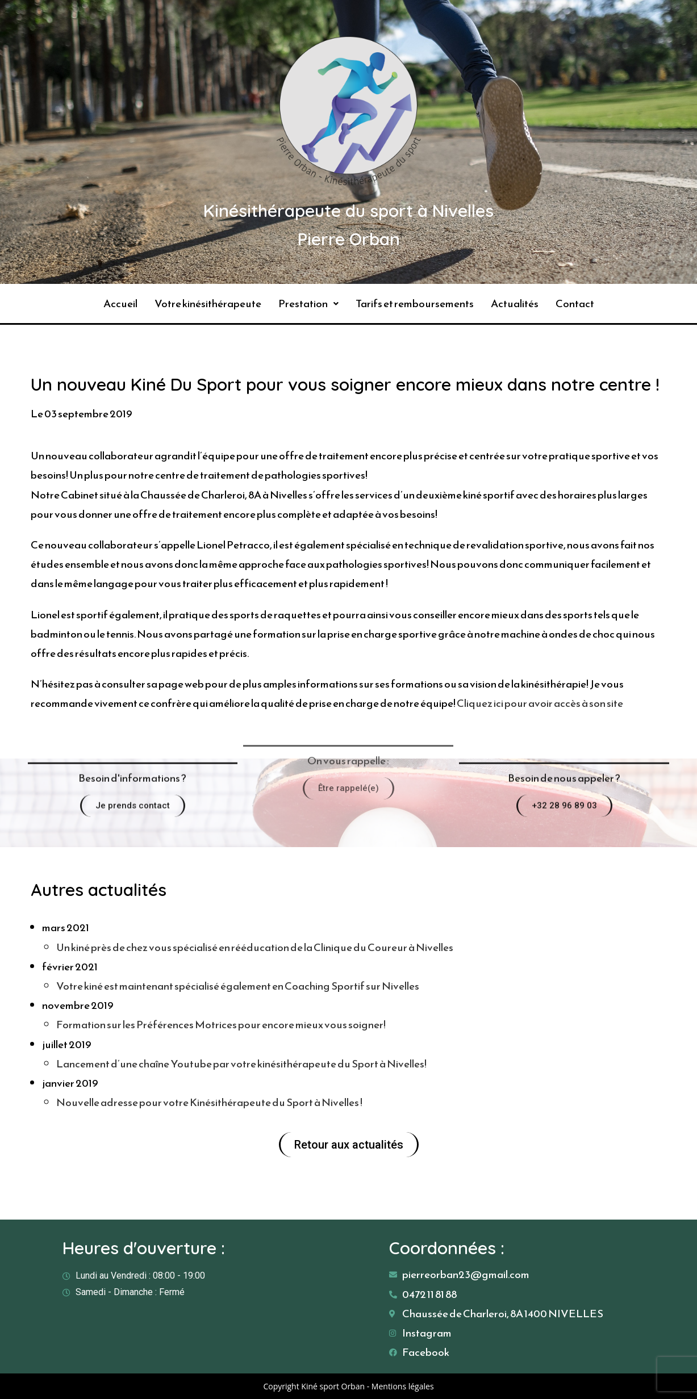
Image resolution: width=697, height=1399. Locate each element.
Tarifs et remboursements (415, 303)
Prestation (308, 303)
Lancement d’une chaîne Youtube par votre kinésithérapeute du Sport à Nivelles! (241, 1063)
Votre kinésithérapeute (208, 303)
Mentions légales (403, 1386)
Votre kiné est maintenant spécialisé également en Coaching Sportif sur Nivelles (237, 986)
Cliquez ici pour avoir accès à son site (540, 703)
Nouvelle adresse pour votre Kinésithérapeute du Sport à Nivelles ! (209, 1102)
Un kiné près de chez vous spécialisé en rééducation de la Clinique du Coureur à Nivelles (254, 947)
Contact (575, 303)
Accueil (120, 303)
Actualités (515, 303)
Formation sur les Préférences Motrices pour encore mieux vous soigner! (221, 1024)
